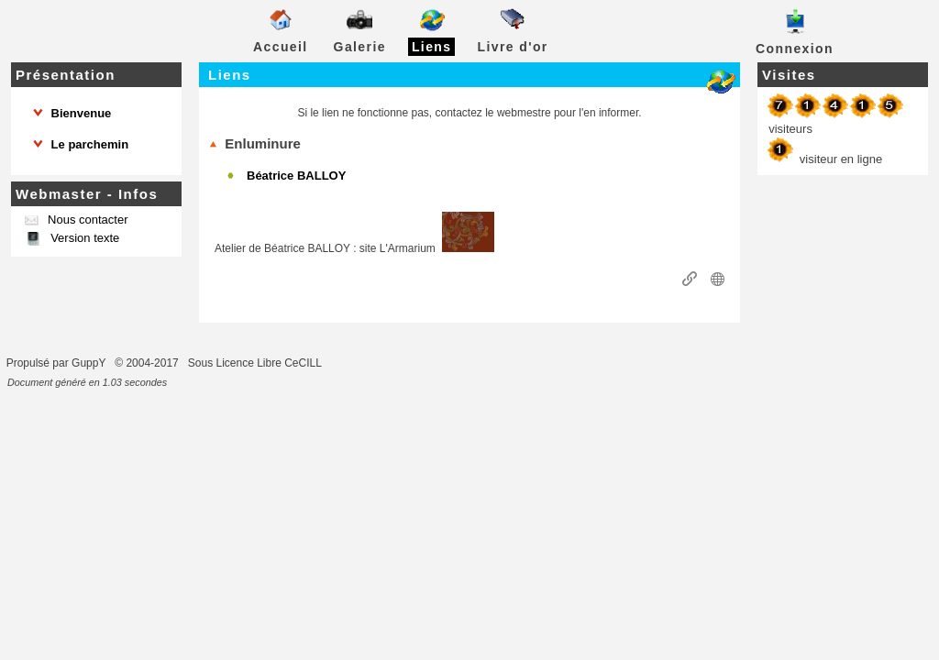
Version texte (84, 238)
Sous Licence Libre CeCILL (256, 363)
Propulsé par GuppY (57, 363)
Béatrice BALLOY (296, 175)
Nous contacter (85, 219)
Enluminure (255, 143)
